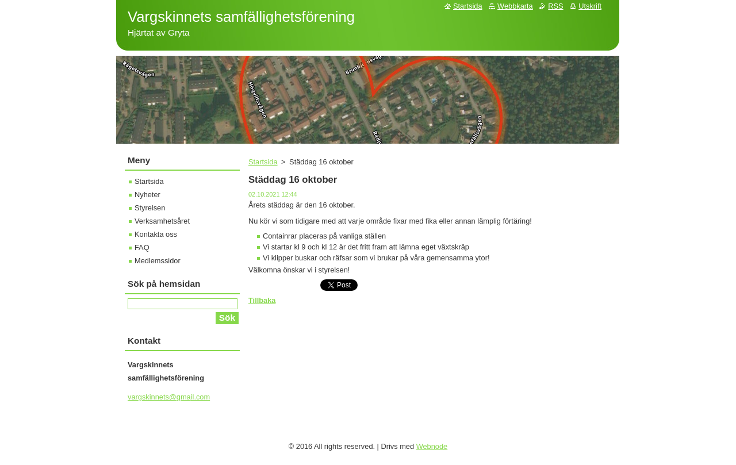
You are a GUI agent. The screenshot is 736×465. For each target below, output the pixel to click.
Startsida (263, 161)
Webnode (432, 446)
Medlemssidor (158, 260)
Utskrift (589, 6)
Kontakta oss (156, 234)
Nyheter (147, 194)
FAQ (142, 247)
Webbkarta (515, 6)
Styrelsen (150, 207)
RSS (555, 6)
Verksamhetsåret (162, 221)
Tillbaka (261, 300)
